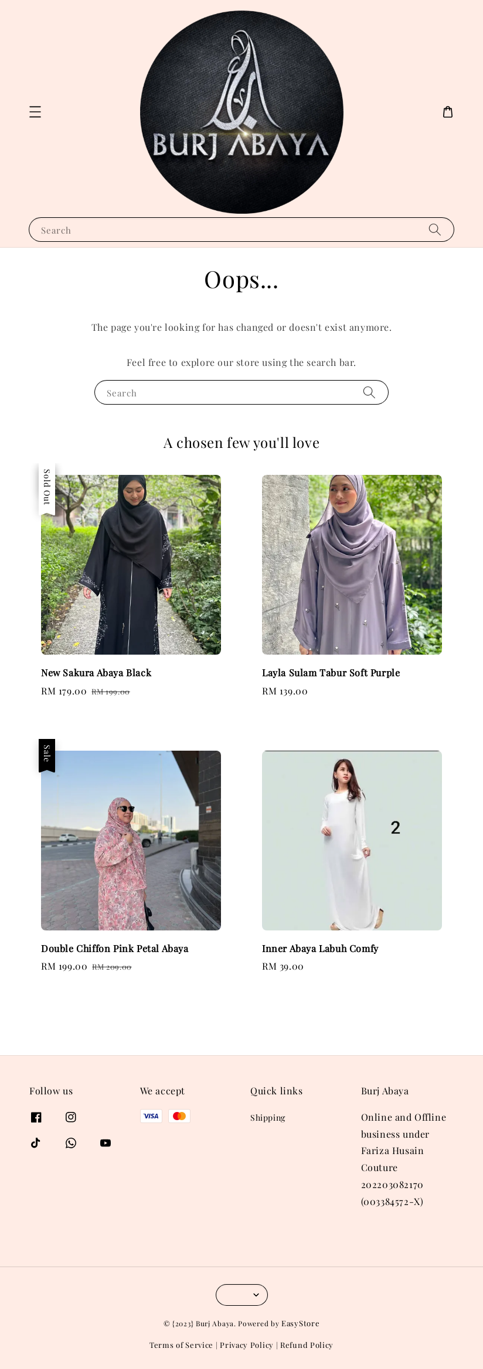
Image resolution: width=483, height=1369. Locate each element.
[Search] (435, 229)
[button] (35, 112)
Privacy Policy (247, 1345)
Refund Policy (307, 1345)
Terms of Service (181, 1345)
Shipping (267, 1118)
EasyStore (300, 1323)
